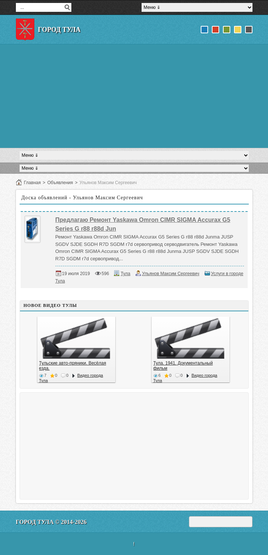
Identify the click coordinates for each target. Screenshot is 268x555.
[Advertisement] (134, 96)
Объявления (60, 182)
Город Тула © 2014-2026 (51, 522)
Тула (125, 273)
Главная (32, 182)
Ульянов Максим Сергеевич (170, 273)
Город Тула (59, 29)
